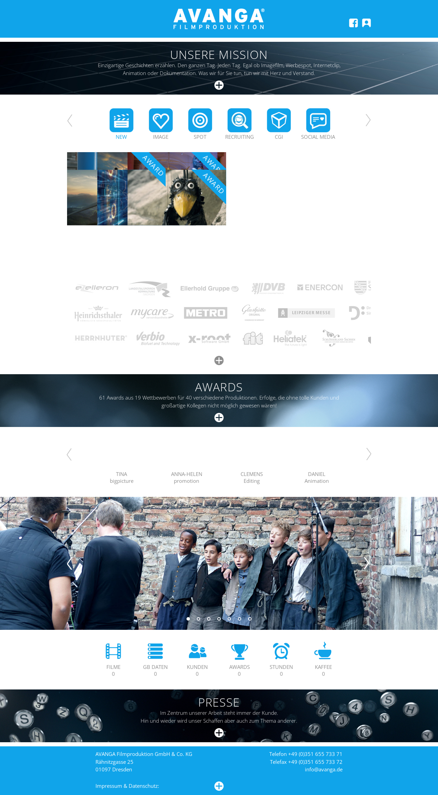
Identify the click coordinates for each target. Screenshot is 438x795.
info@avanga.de (324, 769)
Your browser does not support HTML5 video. (121, 454)
